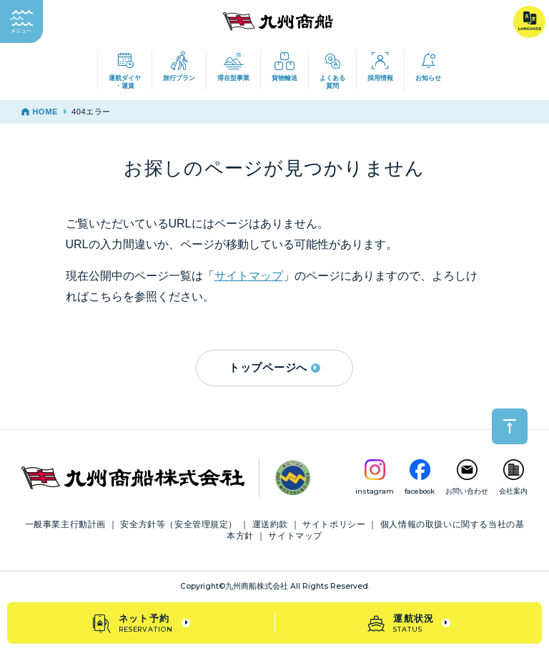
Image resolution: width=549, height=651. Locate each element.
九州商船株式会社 (256, 586)
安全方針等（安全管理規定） (178, 524)
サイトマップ (248, 276)
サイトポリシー (333, 524)
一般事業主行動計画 (65, 524)
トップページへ (274, 367)
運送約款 (270, 524)
